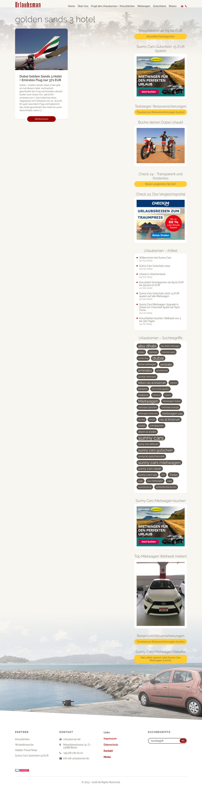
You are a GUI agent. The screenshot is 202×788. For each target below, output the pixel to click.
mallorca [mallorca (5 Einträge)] (143, 395)
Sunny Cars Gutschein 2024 (154, 265)
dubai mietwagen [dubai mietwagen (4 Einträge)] (147, 364)
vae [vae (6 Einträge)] (169, 481)
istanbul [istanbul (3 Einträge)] (173, 383)
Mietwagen (143, 6)
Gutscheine (159, 6)
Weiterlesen (41, 119)
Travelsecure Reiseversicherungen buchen (161, 112)
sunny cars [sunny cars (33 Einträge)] (151, 438)
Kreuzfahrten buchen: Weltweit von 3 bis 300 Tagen (160, 319)
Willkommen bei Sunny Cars (155, 257)
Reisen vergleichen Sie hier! (160, 184)
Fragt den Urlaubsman (104, 6)
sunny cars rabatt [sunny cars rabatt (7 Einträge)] (149, 468)
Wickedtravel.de (24, 744)
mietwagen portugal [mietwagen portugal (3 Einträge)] (170, 407)
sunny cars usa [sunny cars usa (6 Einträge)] (147, 474)
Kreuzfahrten (127, 6)
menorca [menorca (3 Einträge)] (156, 395)
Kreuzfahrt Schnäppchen (161, 36)
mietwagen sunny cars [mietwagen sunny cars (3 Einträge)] (148, 413)
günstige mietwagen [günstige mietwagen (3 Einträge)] (147, 377)
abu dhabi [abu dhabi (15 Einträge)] (147, 346)
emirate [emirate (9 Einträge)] (166, 364)
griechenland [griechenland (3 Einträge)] (162, 370)
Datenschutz (111, 744)
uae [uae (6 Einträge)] (140, 481)
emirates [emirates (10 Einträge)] (145, 370)
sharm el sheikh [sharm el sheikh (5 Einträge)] (147, 431)
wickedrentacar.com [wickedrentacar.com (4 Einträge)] (166, 487)
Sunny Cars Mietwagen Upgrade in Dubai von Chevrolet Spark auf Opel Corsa (159, 307)
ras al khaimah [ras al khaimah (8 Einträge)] (169, 419)
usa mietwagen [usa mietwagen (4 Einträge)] (155, 481)
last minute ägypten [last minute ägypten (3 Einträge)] (160, 389)
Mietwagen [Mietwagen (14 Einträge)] (148, 401)
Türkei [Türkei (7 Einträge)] (173, 475)
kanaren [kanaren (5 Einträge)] (142, 389)
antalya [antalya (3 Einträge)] (141, 352)
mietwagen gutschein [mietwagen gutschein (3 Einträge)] (147, 407)
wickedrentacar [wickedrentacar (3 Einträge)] (145, 487)
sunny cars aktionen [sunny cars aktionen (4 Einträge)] (148, 444)
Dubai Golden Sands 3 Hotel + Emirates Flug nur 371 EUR (40, 78)
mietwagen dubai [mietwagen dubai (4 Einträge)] (172, 401)
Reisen (173, 6)
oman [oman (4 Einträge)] (152, 419)
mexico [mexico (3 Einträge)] (168, 395)
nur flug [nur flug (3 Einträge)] (141, 420)
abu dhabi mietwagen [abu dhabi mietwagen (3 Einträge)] (170, 346)
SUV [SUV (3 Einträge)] (163, 475)
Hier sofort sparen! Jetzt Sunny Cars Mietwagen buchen (161, 659)
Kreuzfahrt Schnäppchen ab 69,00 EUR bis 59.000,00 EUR (161, 284)
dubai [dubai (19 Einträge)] (158, 358)
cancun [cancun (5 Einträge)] (153, 352)
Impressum (110, 738)
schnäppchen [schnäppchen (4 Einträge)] (157, 425)
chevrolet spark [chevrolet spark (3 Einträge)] (168, 352)
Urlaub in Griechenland (152, 274)
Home (71, 6)
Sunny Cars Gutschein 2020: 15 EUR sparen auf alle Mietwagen (159, 295)
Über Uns (83, 6)
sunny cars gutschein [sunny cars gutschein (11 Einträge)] (155, 450)
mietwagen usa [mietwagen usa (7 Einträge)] (172, 413)
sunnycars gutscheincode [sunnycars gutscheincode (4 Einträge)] (151, 456)
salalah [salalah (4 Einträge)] (141, 425)
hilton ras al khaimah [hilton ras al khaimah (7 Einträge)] (152, 383)
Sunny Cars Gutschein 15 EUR (31, 755)
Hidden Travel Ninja (26, 750)
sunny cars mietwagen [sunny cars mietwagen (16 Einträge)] (159, 462)
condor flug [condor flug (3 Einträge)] (143, 358)
